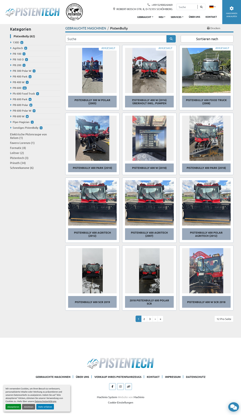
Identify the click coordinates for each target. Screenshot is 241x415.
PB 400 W (18, 82)
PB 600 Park (20, 99)
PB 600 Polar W (22, 110)
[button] (162, 16)
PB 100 (17, 53)
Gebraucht (144, 16)
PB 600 (17, 87)
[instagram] (120, 386)
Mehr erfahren (45, 406)
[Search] (187, 7)
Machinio (139, 397)
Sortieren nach (207, 39)
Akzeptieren (13, 406)
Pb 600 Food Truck (24, 93)
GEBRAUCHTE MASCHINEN (53, 377)
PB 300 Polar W (22, 70)
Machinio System (107, 397)
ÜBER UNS (194, 16)
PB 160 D (18, 59)
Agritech (18, 48)
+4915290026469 (162, 4)
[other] (128, 386)
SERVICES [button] (176, 16)
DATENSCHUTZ (196, 377)
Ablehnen (28, 406)
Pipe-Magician (21, 121)
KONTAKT (211, 16)
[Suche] (116, 39)
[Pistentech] (120, 362)
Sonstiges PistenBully (25, 127)
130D (16, 42)
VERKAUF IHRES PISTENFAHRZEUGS (117, 377)
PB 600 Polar (20, 104)
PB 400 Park (20, 76)
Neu (161, 16)
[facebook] (112, 386)
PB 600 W (18, 116)
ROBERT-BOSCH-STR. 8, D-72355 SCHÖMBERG (144, 9)
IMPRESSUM (173, 377)
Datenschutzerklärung (45, 401)
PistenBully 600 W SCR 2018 (206, 302)
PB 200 (17, 65)
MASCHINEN (231, 12)
